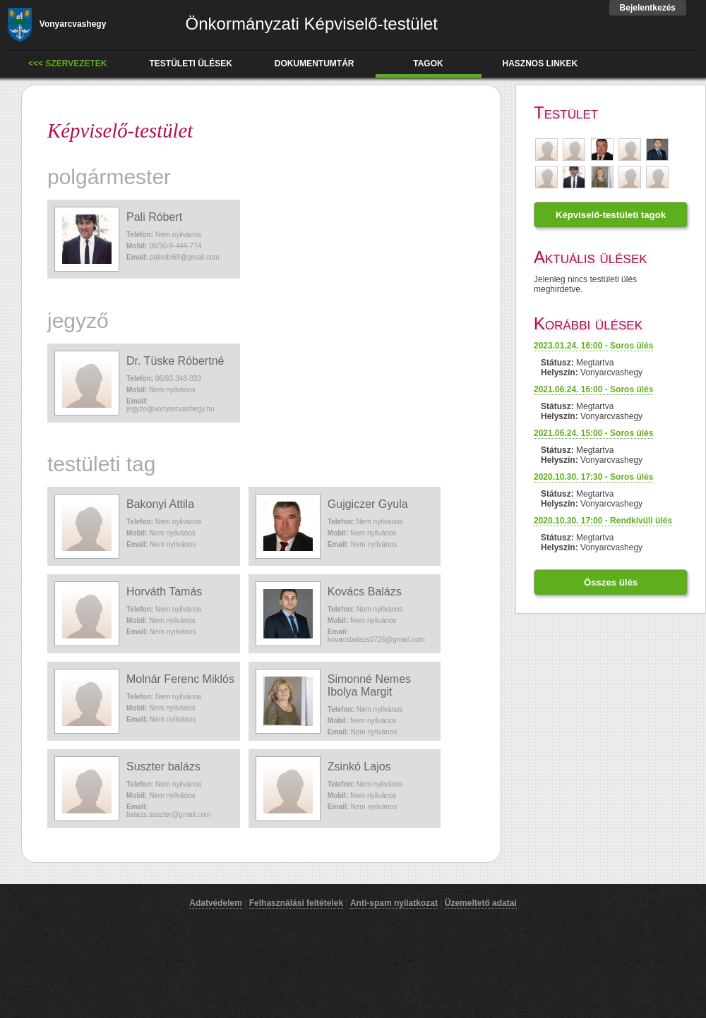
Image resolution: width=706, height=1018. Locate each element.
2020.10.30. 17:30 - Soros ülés (593, 477)
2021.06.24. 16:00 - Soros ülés (593, 389)
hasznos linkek (540, 63)
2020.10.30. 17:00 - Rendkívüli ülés (603, 521)
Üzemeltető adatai (481, 903)
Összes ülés (611, 582)
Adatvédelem (215, 903)
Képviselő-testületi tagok (611, 215)
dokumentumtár (314, 63)
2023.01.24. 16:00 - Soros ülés (593, 346)
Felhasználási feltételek (296, 903)
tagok (428, 63)
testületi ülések (191, 63)
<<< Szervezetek (67, 63)
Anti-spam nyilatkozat (394, 903)
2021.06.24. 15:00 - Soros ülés (593, 433)
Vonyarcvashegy (56, 24)
